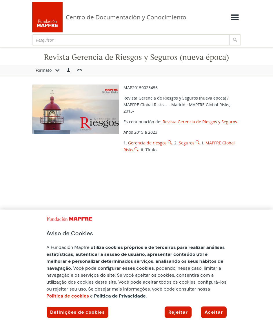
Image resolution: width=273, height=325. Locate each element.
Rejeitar (178, 312)
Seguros (186, 143)
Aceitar (214, 312)
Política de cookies (67, 296)
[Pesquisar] (131, 39)
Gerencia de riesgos (147, 143)
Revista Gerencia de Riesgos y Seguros (200, 121)
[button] (68, 70)
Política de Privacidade (120, 296)
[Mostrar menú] (235, 17)
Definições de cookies (77, 312)
